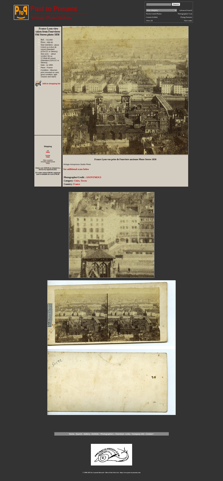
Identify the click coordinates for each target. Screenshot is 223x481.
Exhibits (95, 434)
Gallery (87, 434)
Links (127, 434)
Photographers (107, 434)
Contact (149, 434)
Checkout (119, 434)
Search (79, 434)
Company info (138, 434)
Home (71, 434)
